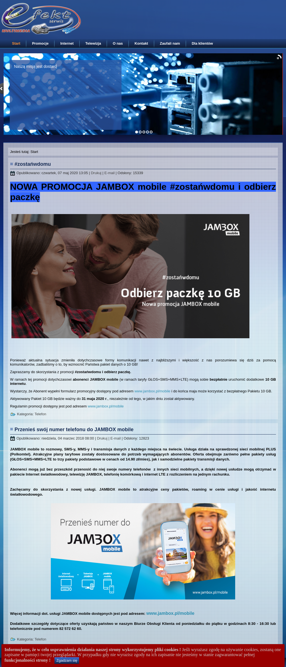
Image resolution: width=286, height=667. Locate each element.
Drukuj (96, 173)
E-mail (110, 173)
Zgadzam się (66, 660)
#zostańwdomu (33, 164)
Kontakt (141, 43)
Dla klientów (202, 43)
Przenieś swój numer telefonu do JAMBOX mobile (74, 429)
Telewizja (93, 43)
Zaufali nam (170, 43)
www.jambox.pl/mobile (152, 391)
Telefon (40, 414)
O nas (118, 43)
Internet (67, 43)
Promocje (40, 43)
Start (16, 43)
